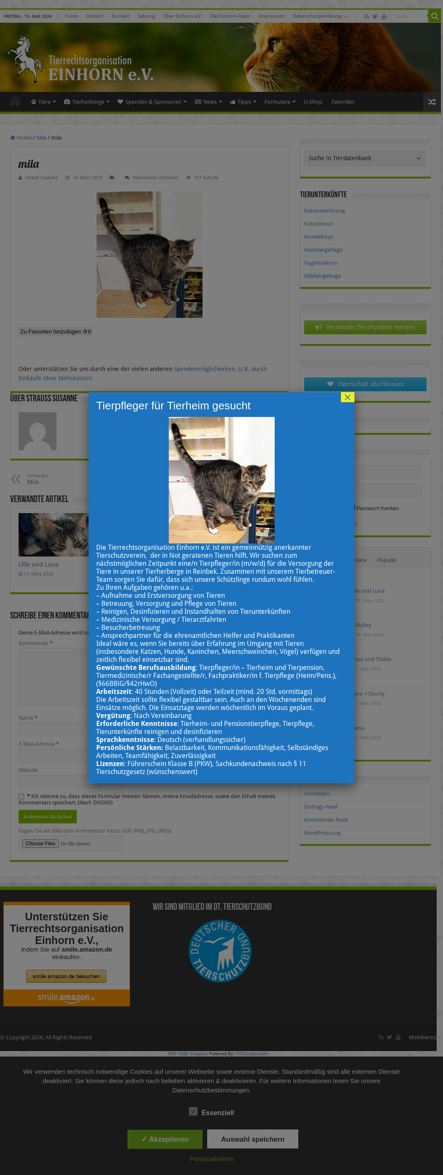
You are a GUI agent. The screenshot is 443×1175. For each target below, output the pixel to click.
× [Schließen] (347, 397)
